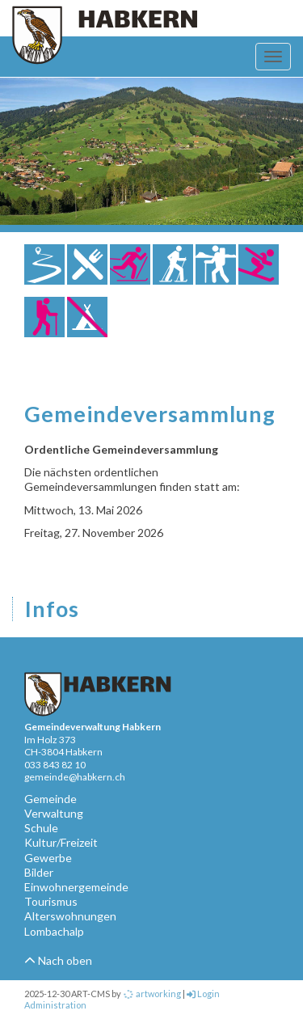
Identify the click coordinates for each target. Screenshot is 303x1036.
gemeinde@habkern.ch (74, 777)
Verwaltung (53, 813)
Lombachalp (54, 931)
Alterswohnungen (70, 916)
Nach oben (58, 960)
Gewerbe (48, 858)
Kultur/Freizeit (61, 842)
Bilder (38, 872)
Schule (41, 828)
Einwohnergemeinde (76, 887)
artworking (152, 993)
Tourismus (51, 901)
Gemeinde (50, 799)
